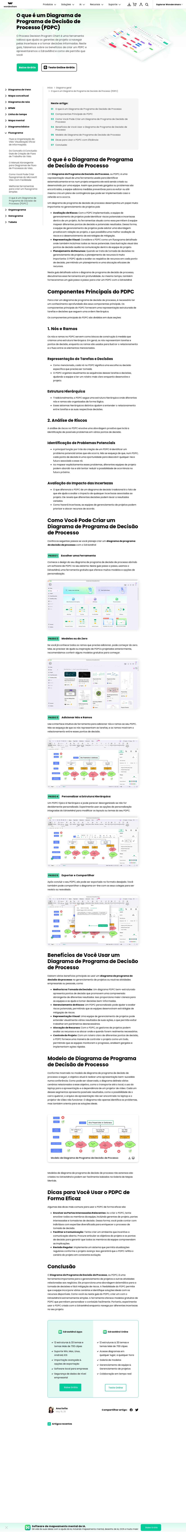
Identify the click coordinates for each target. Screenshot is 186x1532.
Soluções (68, 4)
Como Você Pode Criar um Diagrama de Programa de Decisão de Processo (91, 120)
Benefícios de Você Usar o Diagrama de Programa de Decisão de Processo (91, 128)
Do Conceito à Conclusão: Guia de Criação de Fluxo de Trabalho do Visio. (23, 153)
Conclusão (61, 145)
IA (82, 4)
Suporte (115, 4)
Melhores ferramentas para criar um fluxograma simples (23, 189)
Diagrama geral (63, 87)
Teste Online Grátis (59, 67)
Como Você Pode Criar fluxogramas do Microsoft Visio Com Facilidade (23, 177)
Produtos (50, 4)
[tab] (22, 90)
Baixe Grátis (27, 67)
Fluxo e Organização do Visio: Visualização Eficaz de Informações (22, 142)
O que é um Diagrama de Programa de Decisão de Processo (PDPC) (22, 201)
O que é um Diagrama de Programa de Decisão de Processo (88, 109)
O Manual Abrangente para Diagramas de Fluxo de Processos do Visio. (22, 165)
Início (50, 87)
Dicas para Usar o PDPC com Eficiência (76, 139)
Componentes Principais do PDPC (74, 114)
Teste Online (116, 1387)
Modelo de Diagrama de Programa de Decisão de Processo (88, 134)
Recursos (97, 4)
